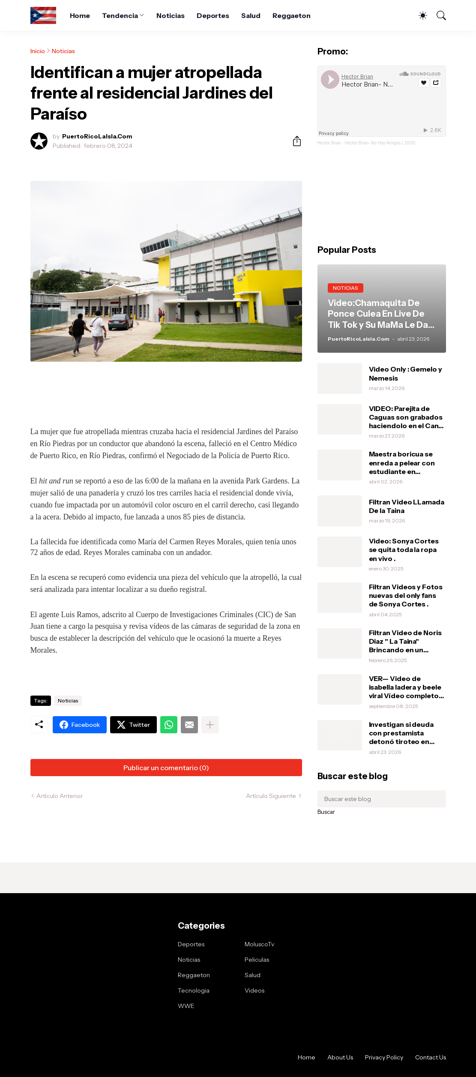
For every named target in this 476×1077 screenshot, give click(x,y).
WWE (186, 1006)
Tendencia (120, 15)
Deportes (213, 15)
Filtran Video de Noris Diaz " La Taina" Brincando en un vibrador (405, 641)
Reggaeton (291, 15)
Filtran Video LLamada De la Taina (406, 506)
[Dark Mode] (418, 15)
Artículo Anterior (59, 796)
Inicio (37, 51)
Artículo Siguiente (271, 796)
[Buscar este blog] (381, 798)
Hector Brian (329, 143)
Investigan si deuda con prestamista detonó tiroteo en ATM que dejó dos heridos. (401, 733)
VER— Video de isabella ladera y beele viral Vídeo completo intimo (405, 687)
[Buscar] (437, 15)
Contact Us (430, 1057)
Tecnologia (194, 990)
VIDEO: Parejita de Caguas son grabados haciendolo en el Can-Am (406, 417)
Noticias (170, 15)
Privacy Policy (384, 1057)
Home (80, 15)
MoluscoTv (259, 944)
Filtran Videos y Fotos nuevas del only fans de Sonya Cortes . (406, 595)
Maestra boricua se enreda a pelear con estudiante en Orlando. (402, 463)
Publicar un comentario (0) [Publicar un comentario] (166, 767)
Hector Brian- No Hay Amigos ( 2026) (379, 143)
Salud (250, 15)
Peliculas (257, 959)
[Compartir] (293, 141)
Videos (254, 990)
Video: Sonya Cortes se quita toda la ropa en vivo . (404, 550)
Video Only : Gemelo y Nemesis (405, 373)
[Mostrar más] (210, 724)
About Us (340, 1057)
